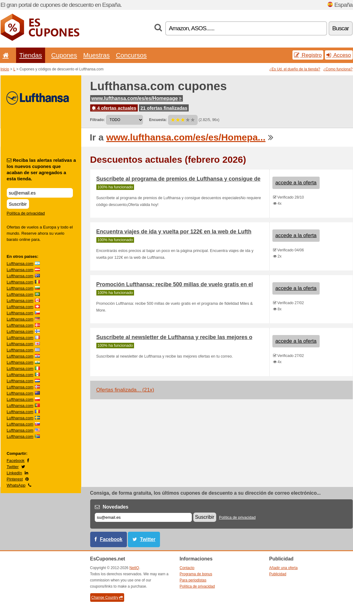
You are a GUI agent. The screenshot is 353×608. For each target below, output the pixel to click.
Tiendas (30, 55)
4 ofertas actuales (114, 108)
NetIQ (134, 568)
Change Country (107, 597)
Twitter (13, 466)
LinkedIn (14, 473)
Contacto (187, 568)
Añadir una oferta (283, 568)
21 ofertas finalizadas (164, 108)
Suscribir (18, 204)
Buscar (340, 28)
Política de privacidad (26, 213)
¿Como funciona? (338, 69)
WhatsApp (16, 485)
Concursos (131, 55)
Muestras (96, 55)
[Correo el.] (143, 517)
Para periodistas (193, 580)
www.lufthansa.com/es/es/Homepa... (186, 137)
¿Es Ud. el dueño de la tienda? (294, 69)
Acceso (338, 55)
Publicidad (277, 574)
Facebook (16, 460)
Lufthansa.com (20, 263)
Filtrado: (97, 120)
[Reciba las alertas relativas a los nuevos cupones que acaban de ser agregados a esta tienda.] (40, 193)
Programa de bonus (196, 574)
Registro (308, 55)
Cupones (64, 55)
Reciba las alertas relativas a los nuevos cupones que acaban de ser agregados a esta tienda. (41, 169)
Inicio (5, 69)
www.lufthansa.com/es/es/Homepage (136, 98)
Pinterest (15, 479)
